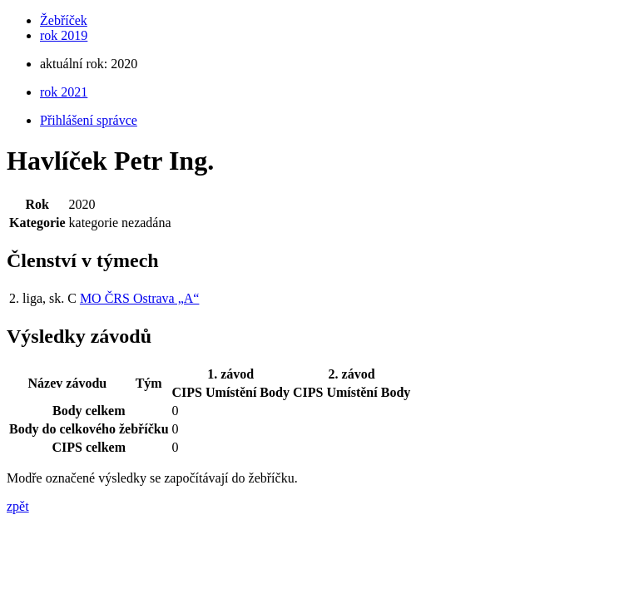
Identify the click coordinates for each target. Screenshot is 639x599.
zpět (18, 506)
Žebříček (63, 20)
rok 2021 (63, 92)
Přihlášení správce (88, 120)
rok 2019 (63, 35)
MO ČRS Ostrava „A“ (140, 298)
